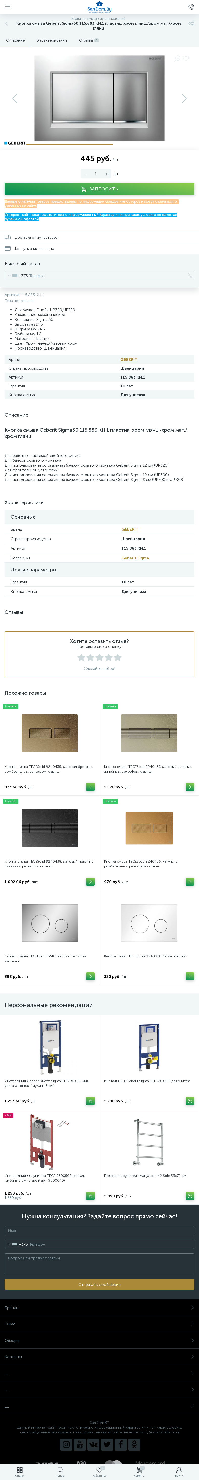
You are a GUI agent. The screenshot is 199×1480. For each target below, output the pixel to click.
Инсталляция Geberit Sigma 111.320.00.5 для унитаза (147, 1081)
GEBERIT (128, 359)
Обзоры (99, 1340)
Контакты (99, 1356)
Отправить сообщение (99, 1284)
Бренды (99, 1307)
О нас (99, 1324)
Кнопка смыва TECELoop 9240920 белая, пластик (145, 956)
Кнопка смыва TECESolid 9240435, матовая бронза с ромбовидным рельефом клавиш (49, 769)
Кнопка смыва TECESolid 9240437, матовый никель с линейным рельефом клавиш (148, 769)
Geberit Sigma (135, 558)
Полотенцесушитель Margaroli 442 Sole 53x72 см (145, 1176)
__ (99, 1373)
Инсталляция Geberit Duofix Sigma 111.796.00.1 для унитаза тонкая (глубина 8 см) (47, 1083)
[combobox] (16, 275)
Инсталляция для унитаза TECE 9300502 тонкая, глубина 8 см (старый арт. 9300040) (45, 1178)
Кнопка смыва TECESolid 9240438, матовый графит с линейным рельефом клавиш (49, 863)
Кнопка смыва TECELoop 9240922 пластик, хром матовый (45, 958)
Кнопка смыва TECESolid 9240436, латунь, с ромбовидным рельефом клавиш (141, 863)
